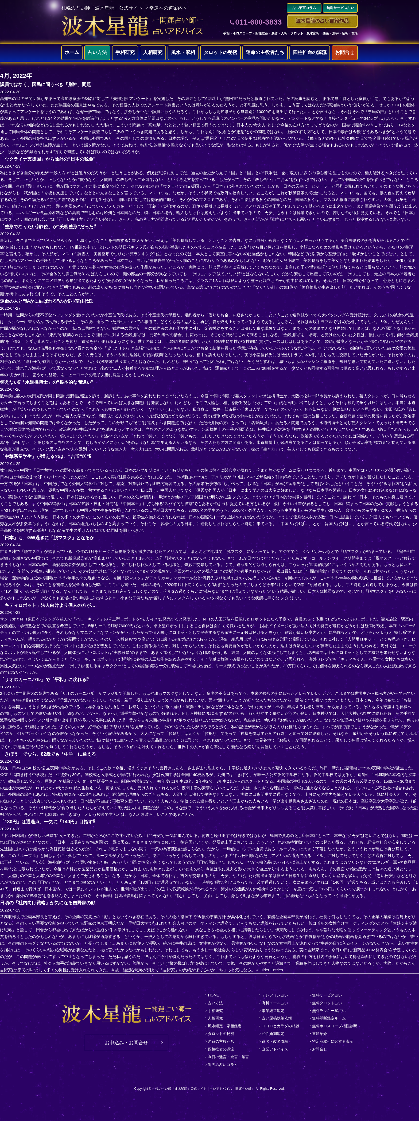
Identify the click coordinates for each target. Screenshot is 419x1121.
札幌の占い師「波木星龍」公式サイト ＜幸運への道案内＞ (124, 8)
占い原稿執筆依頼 (277, 1018)
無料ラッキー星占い (329, 1010)
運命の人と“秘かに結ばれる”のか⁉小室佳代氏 (49, 301)
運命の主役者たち (265, 52)
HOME (213, 995)
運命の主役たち (221, 1041)
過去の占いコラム (223, 1064)
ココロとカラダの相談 (280, 1026)
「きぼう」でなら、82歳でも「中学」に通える (51, 754)
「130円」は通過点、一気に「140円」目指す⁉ (50, 821)
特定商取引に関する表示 (332, 1041)
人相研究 (152, 52)
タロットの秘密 (220, 52)
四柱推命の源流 (310, 52)
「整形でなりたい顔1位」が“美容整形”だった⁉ (50, 227)
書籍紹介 (319, 1033)
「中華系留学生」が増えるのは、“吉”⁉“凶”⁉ (48, 456)
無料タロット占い (327, 1003)
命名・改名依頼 (275, 1041)
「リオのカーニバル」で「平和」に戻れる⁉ (47, 679)
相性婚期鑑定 (273, 1033)
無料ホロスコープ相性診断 (334, 1026)
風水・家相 (183, 52)
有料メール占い (275, 1003)
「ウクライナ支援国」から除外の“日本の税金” (50, 159)
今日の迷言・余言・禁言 (228, 1057)
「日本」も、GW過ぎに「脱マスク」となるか (49, 537)
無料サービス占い (327, 995)
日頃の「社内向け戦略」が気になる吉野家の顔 (50, 903)
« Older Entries (269, 970)
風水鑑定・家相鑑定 (225, 1026)
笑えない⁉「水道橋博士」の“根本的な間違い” (49, 382)
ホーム (72, 52)
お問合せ (344, 52)
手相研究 (125, 52)
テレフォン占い (275, 995)
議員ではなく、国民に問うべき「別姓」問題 (48, 84)
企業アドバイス (275, 1049)
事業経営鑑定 (273, 1010)
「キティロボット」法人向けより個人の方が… (50, 605)
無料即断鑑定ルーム (329, 1018)
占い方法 (97, 52)
